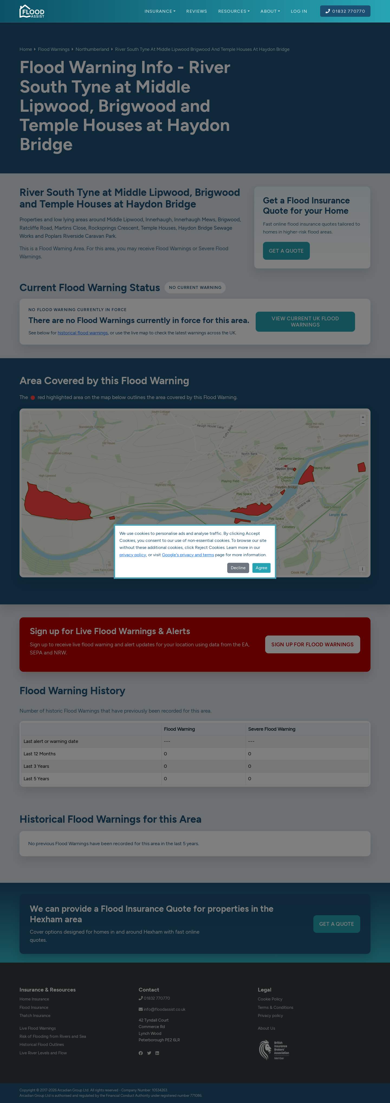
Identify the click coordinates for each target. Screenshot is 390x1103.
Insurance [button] (160, 11)
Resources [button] (234, 11)
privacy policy (132, 554)
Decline (238, 567)
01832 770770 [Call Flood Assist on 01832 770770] (345, 11)
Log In (299, 11)
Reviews (196, 11)
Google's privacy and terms (188, 554)
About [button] (270, 11)
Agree (261, 567)
